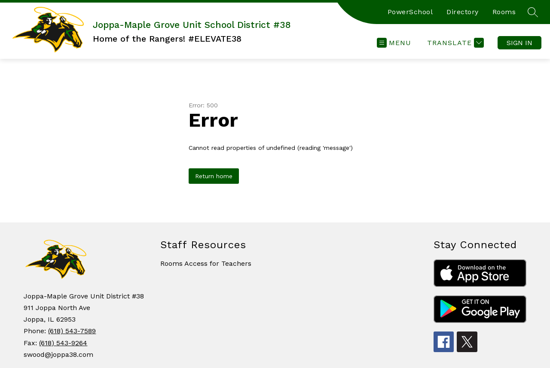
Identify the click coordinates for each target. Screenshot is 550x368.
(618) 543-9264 (63, 343)
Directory (462, 12)
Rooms (504, 12)
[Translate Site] (454, 42)
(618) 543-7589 (72, 331)
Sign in (519, 43)
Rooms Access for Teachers (205, 263)
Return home (213, 176)
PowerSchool (410, 12)
